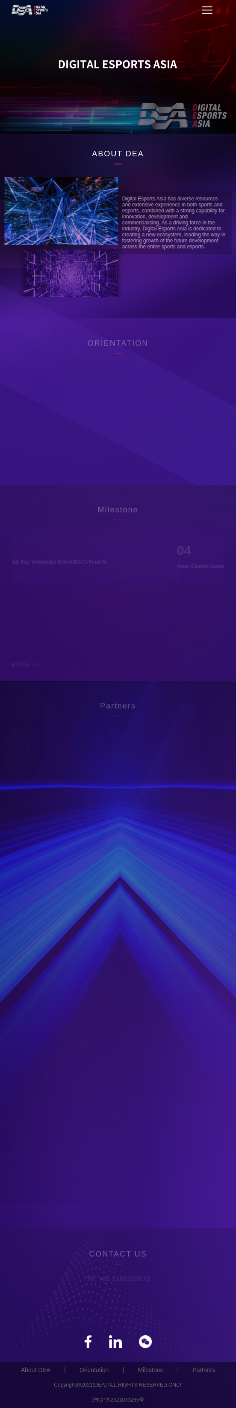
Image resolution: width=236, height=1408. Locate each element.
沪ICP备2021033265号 (118, 1400)
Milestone (150, 1369)
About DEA (35, 1369)
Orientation (94, 1369)
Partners (203, 1369)
